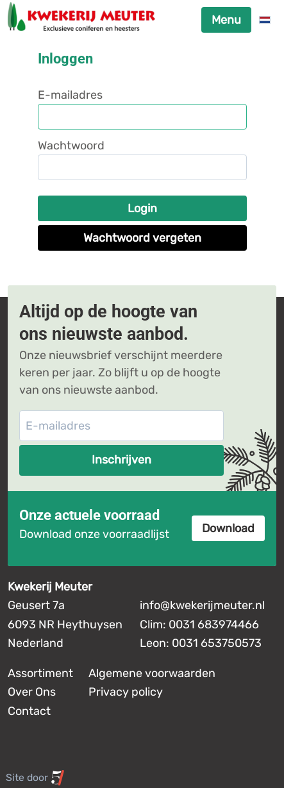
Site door (35, 777)
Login (142, 208)
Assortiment (40, 673)
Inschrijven (121, 460)
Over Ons (32, 692)
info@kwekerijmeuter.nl (202, 605)
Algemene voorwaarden (151, 673)
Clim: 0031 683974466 (199, 624)
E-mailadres (70, 95)
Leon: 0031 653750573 (201, 643)
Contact (29, 711)
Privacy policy (125, 692)
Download (228, 528)
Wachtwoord (71, 145)
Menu (226, 20)
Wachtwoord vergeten (142, 238)
